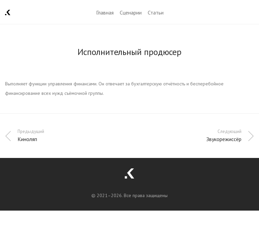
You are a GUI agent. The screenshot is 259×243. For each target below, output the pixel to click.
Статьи (156, 12)
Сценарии (131, 12)
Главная (105, 12)
